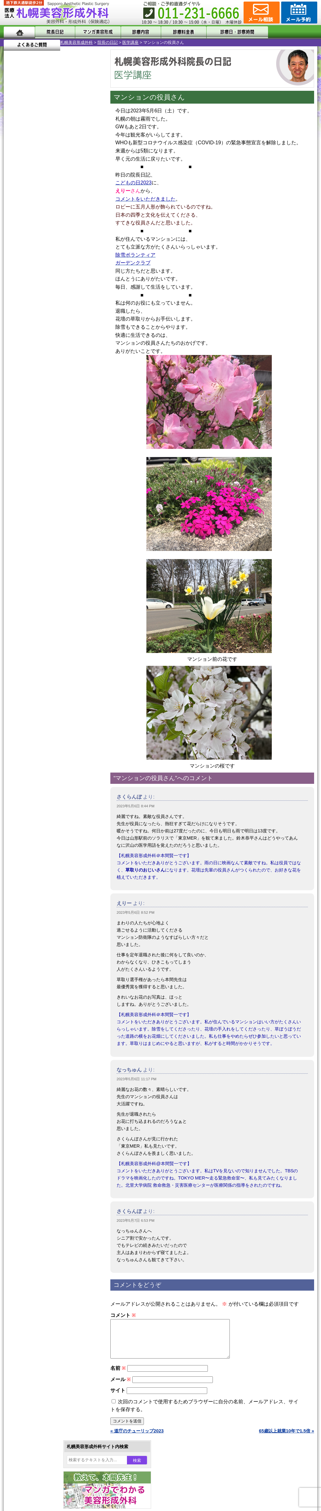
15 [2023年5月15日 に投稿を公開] (26, 215)
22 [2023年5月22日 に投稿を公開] (26, 224)
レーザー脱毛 (38, 641)
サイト (117, 1398)
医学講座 (74, 42)
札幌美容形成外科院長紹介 (42, 833)
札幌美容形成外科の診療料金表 (46, 810)
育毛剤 (31, 674)
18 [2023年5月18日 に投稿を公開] (62, 215)
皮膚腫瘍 (33, 708)
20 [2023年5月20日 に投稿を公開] (86, 215)
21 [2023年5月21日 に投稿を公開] (14, 224)
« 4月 (13, 246)
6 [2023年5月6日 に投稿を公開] (86, 196)
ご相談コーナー (261, 12)
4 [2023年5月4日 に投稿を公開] (62, 196)
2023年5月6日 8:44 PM (136, 806)
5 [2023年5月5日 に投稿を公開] (74, 196)
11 (52, 293)
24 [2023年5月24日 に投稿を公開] (50, 224)
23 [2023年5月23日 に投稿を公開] (38, 224)
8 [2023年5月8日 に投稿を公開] (26, 205)
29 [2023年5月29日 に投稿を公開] (26, 233)
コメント (123, 1315)
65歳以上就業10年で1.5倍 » (286, 1438)
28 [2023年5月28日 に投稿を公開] (14, 233)
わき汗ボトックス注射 (46, 618)
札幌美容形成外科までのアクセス (49, 799)
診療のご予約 (298, 12)
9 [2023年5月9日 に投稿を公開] (38, 205)
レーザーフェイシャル (46, 652)
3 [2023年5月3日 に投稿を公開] (50, 196)
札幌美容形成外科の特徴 (40, 776)
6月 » (29, 246)
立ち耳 (31, 629)
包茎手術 (33, 697)
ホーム (19, 32)
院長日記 (53, 32)
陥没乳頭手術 (38, 562)
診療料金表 (176, 32)
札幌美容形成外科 (20, 42)
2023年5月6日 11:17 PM (136, 1079)
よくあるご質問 (289, 32)
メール (120, 1387)
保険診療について (33, 822)
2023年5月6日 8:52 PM (136, 912)
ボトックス (35, 731)
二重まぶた (35, 584)
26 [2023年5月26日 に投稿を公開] (74, 224)
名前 (118, 1375)
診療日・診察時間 (229, 32)
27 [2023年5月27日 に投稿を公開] (86, 224)
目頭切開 (33, 719)
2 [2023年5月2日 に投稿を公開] (38, 196)
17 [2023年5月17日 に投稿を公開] (50, 215)
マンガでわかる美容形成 (94, 32)
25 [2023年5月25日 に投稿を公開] (62, 224)
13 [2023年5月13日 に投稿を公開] (86, 205)
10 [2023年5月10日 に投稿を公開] (50, 205)
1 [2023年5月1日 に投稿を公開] (26, 196)
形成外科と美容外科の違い (42, 788)
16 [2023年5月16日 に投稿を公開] (38, 215)
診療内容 (135, 32)
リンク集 (25, 844)
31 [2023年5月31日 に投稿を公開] (50, 233)
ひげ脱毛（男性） (42, 663)
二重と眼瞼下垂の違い (38, 596)
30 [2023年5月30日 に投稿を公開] (38, 233)
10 (46, 293)
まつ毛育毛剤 (38, 686)
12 (59, 293)
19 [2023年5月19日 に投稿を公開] (74, 215)
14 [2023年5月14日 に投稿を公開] (14, 215)
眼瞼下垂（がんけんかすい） (53, 550)
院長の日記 (51, 42)
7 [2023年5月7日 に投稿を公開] (14, 205)
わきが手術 (47, 607)
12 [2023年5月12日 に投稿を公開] (74, 205)
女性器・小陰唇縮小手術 (49, 573)
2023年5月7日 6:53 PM (136, 1220)
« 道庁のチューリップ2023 (137, 1438)
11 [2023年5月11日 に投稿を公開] (62, 205)
